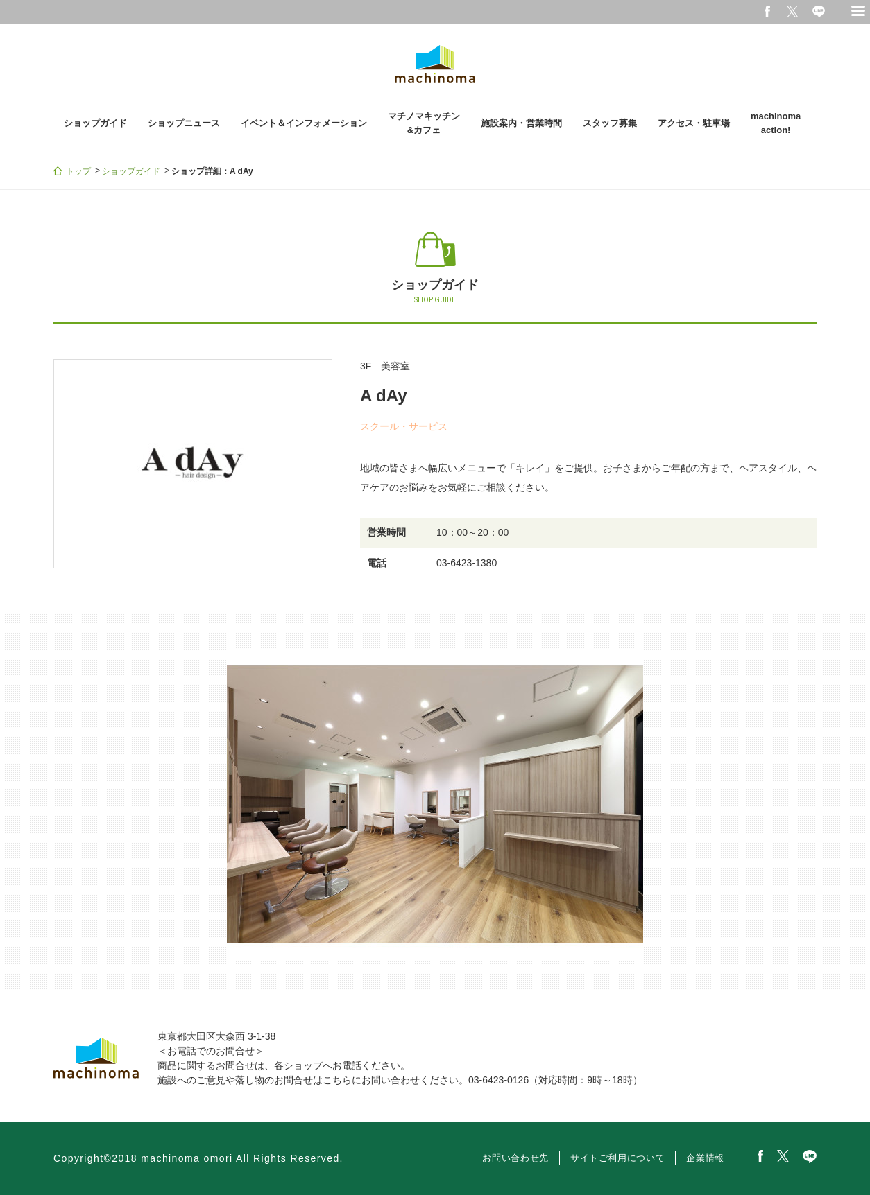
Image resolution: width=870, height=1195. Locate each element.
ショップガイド (95, 123)
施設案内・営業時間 (521, 123)
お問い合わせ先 (515, 1158)
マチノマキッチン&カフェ (424, 123)
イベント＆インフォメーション (304, 123)
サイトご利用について (617, 1158)
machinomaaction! (776, 123)
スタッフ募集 (610, 123)
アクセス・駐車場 (694, 123)
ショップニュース (184, 123)
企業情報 (705, 1158)
